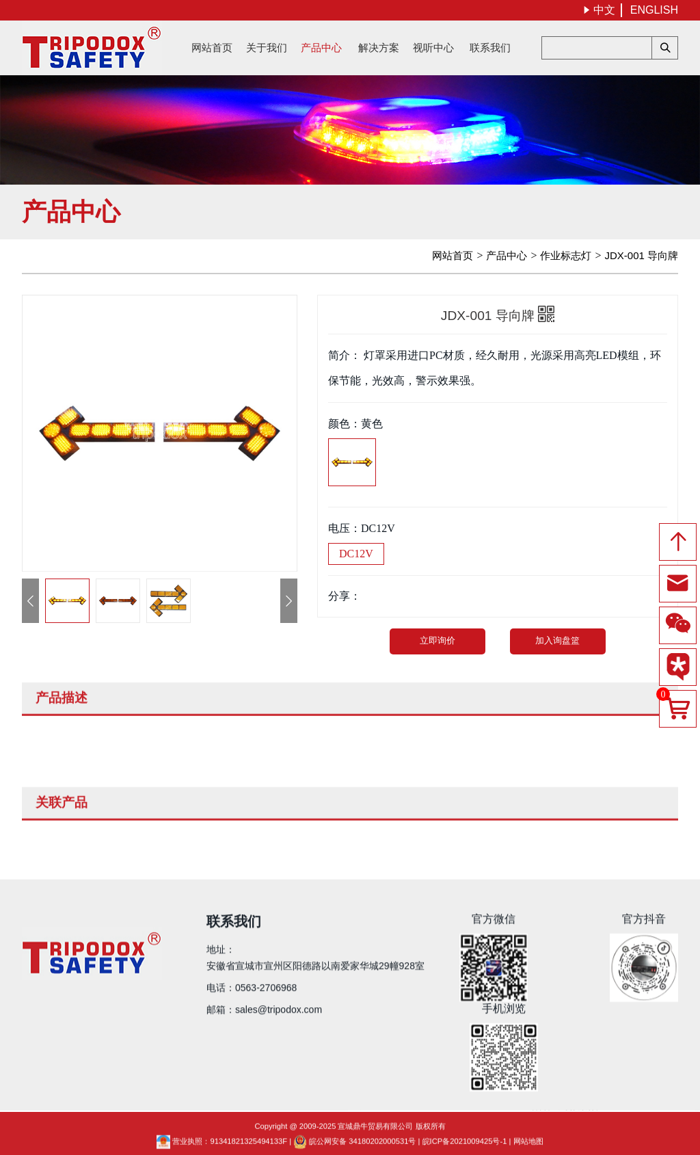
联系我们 (490, 47)
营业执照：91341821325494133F (222, 1149)
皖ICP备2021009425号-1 (464, 1149)
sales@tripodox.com (278, 1001)
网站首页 (211, 47)
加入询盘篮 (557, 640)
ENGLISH (654, 10)
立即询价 (438, 640)
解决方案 (378, 47)
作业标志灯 (565, 255)
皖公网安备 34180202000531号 (354, 1149)
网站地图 (528, 1149)
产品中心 (321, 47)
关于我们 (266, 47)
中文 (598, 10)
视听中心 (433, 47)
